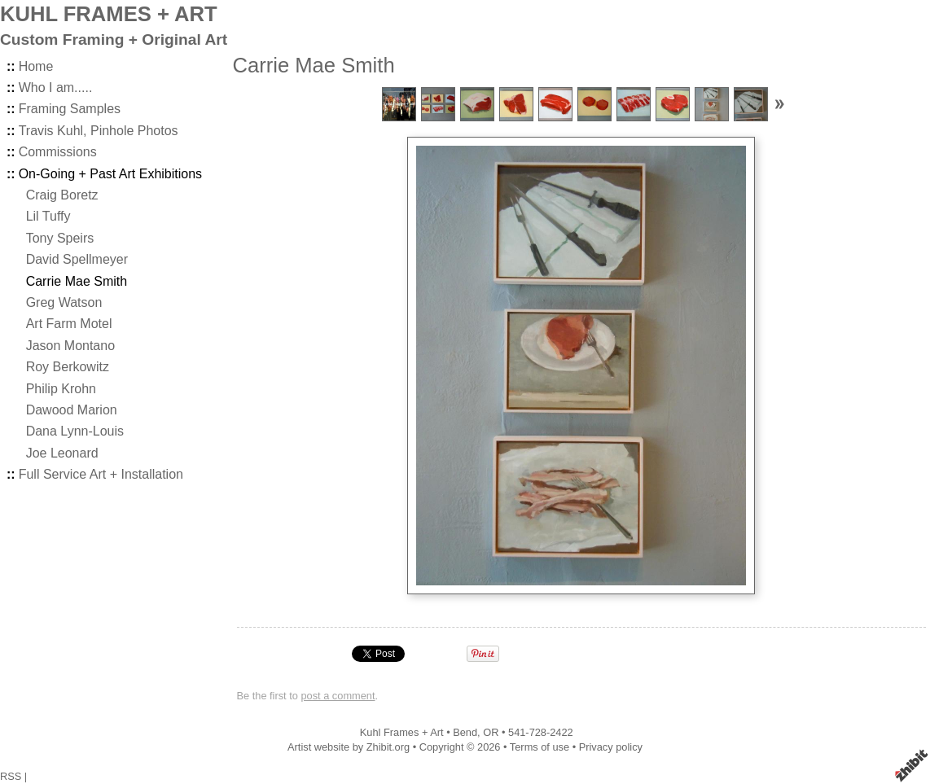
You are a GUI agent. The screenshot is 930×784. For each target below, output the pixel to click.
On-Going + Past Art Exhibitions (110, 174)
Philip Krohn (61, 389)
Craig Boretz (62, 195)
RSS (10, 776)
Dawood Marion (71, 410)
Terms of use (539, 747)
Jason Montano (70, 346)
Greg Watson (64, 302)
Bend (465, 732)
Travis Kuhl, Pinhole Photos (98, 131)
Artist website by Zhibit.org (348, 747)
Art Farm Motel (69, 324)
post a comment (337, 696)
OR (490, 732)
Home (36, 66)
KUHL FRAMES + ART (108, 13)
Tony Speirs (60, 238)
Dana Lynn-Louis (75, 431)
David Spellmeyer (77, 259)
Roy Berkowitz (67, 367)
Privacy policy (611, 747)
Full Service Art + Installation (101, 474)
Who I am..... (56, 87)
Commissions (58, 152)
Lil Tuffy (48, 216)
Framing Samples (70, 109)
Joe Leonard (62, 453)
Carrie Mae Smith (76, 281)
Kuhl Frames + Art (402, 732)
